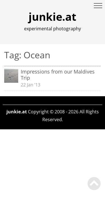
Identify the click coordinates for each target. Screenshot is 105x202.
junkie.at (52, 16)
